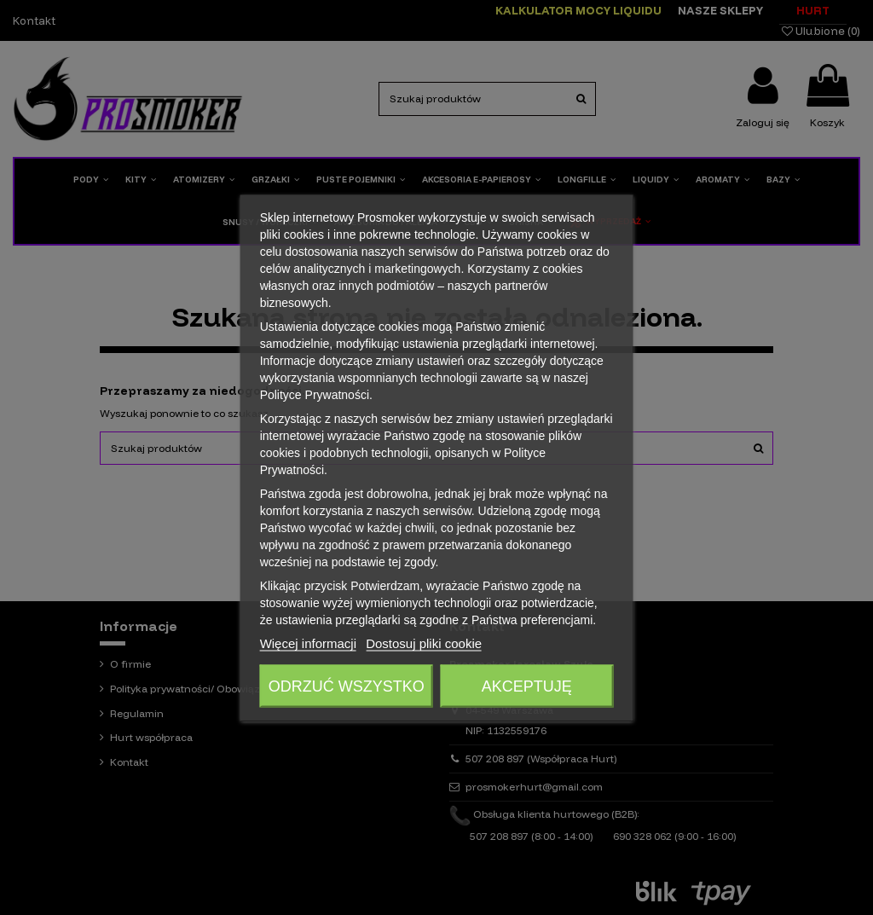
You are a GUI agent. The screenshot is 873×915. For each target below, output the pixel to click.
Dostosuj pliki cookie (424, 642)
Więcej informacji (308, 642)
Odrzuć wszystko (347, 685)
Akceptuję (527, 685)
